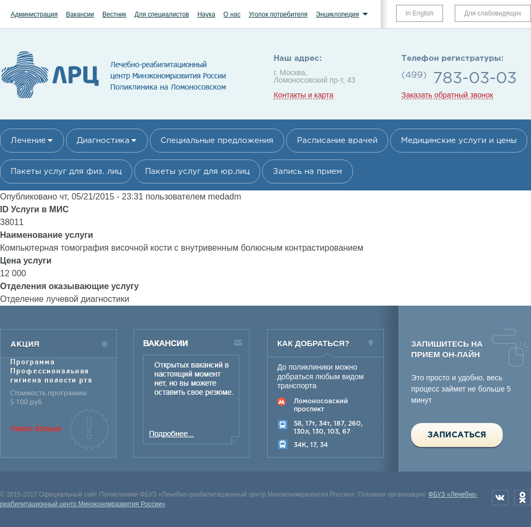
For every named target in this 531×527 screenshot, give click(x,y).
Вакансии (80, 14)
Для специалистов (161, 14)
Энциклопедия (337, 14)
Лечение (28, 140)
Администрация (34, 14)
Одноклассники (522, 498)
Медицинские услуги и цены (459, 140)
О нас (231, 14)
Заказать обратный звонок (447, 95)
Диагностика (103, 140)
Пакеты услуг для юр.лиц (197, 171)
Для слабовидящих (492, 13)
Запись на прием (307, 171)
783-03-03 (475, 78)
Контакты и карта (303, 95)
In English (420, 13)
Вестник (114, 14)
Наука (206, 14)
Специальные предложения (216, 140)
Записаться (457, 435)
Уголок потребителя (277, 14)
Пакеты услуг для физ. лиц (66, 171)
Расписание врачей (337, 140)
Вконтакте (500, 498)
